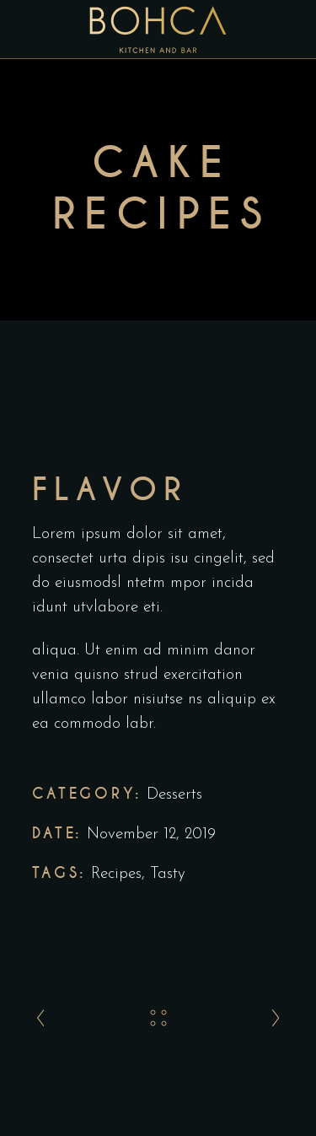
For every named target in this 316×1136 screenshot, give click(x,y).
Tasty (167, 874)
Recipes (116, 874)
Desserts (174, 795)
